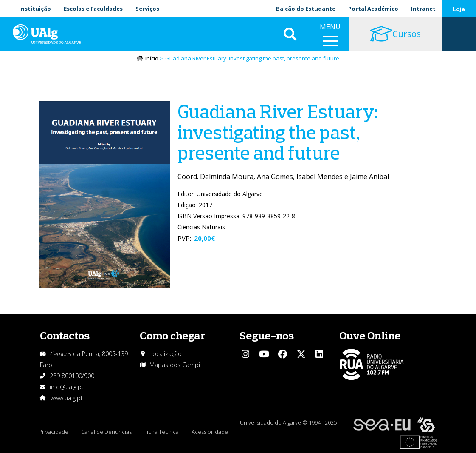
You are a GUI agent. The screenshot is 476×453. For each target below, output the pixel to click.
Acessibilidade (210, 432)
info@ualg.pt (67, 387)
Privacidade (53, 432)
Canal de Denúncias (106, 432)
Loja (459, 9)
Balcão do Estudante (305, 8)
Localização (165, 354)
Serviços (147, 8)
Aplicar (290, 34)
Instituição (35, 8)
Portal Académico (373, 8)
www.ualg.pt (67, 398)
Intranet (423, 8)
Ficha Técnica (161, 432)
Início (151, 58)
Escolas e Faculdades (93, 8)
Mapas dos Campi (174, 365)
